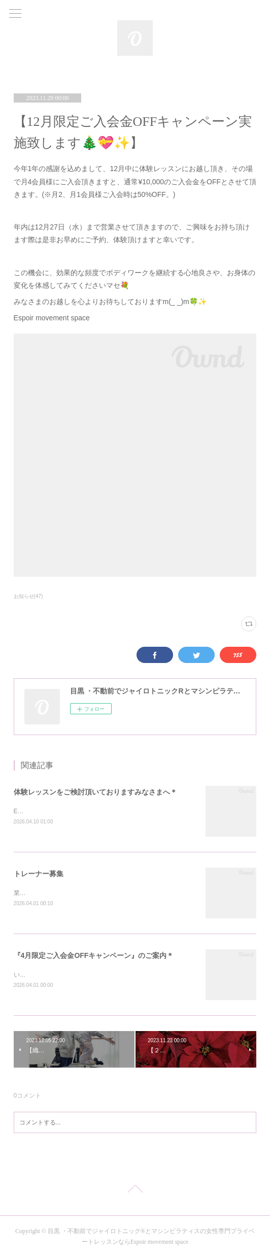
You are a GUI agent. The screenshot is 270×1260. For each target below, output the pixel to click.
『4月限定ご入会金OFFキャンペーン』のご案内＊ (94, 957)
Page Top (135, 1192)
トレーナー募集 (38, 875)
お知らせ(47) (28, 596)
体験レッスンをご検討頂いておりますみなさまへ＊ (95, 792)
